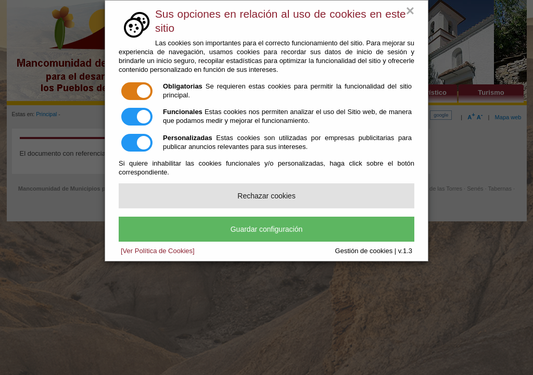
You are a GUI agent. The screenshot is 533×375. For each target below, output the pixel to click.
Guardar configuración (267, 229)
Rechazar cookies (266, 196)
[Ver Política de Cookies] (158, 251)
